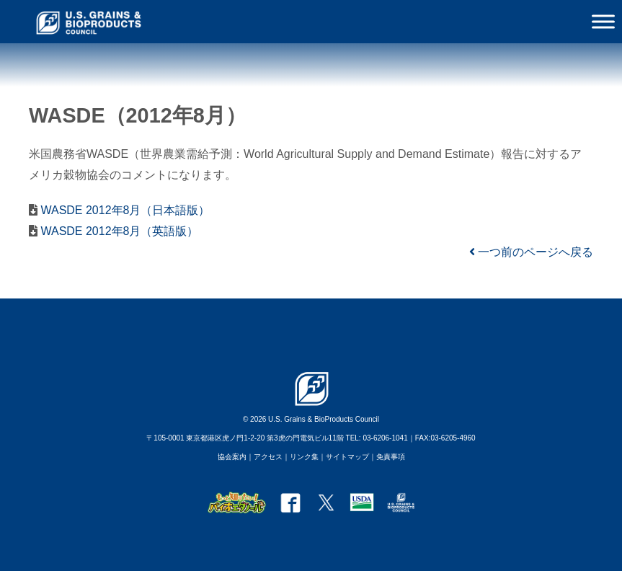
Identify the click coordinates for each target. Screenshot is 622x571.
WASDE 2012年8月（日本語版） (123, 210)
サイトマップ (347, 457)
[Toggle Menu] (603, 21)
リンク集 (304, 457)
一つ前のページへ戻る (531, 252)
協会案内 (232, 457)
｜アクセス (264, 457)
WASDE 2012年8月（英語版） (117, 231)
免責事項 (390, 457)
